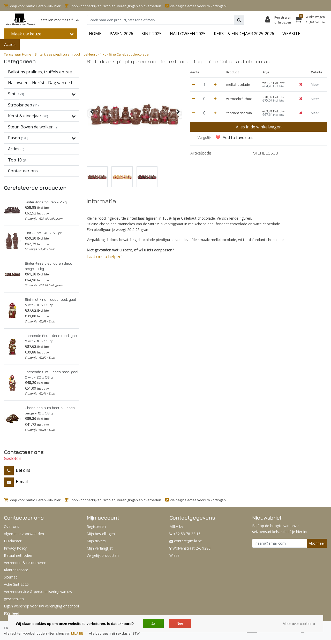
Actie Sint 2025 (16, 584)
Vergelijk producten (103, 555)
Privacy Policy (15, 548)
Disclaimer (12, 540)
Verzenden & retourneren (25, 562)
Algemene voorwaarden (24, 533)
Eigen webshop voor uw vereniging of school (41, 606)
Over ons (11, 526)
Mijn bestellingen (101, 533)
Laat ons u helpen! (104, 256)
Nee (180, 623)
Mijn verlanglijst (100, 548)
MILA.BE (77, 633)
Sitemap (11, 577)
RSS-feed (11, 613)
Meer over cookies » (299, 624)
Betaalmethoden (18, 555)
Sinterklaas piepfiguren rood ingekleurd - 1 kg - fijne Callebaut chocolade (92, 54)
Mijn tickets (96, 540)
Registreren (96, 526)
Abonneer (317, 543)
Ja (153, 623)
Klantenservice (16, 569)
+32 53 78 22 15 (184, 533)
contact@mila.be (185, 540)
